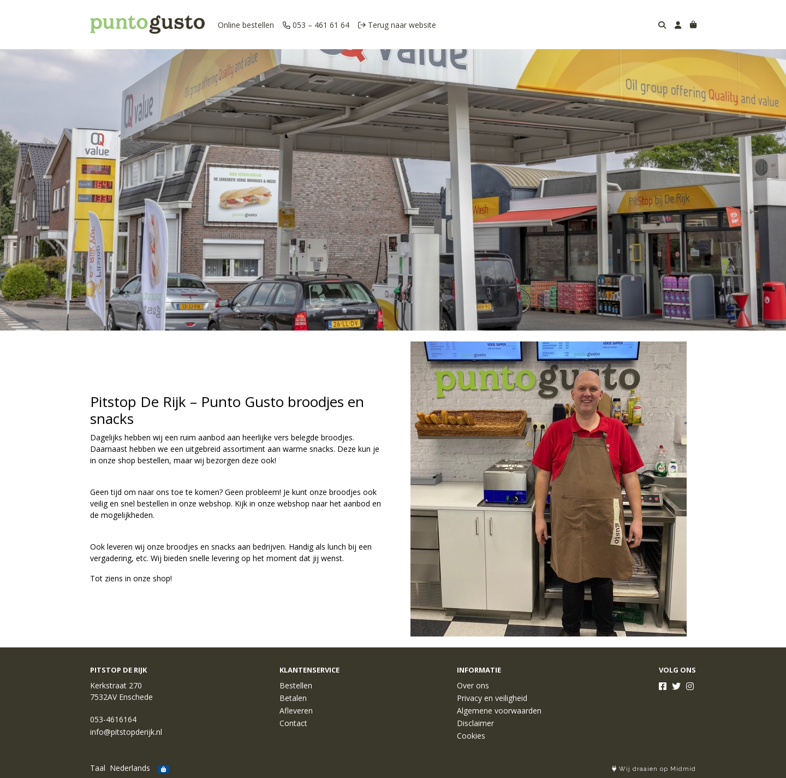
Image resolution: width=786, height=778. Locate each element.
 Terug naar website (397, 25)
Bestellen (295, 685)
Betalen (293, 698)
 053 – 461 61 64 (316, 25)
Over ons (473, 685)
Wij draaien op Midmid (654, 769)
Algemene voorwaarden (499, 710)
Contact (293, 723)
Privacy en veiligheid (492, 698)
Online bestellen (246, 25)
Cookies (471, 735)
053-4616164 (113, 719)
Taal (97, 768)
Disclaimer (475, 723)
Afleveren (296, 710)
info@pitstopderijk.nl (126, 732)
